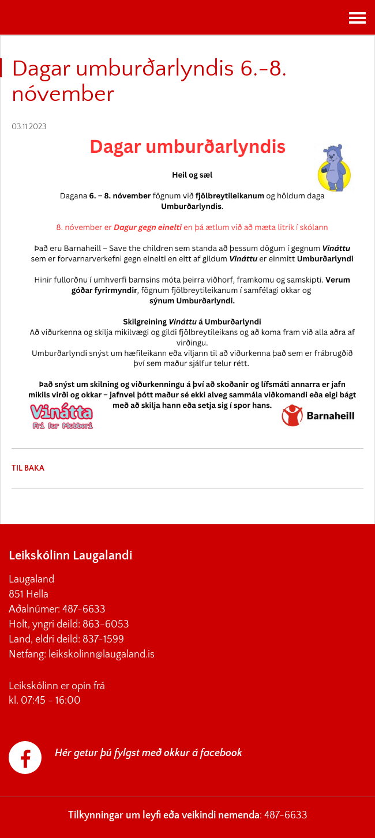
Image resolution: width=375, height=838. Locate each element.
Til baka (28, 468)
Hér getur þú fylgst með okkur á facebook (148, 753)
